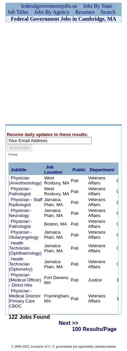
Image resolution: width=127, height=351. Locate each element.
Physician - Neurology (21, 213)
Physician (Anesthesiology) (25, 180)
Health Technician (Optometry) (21, 264)
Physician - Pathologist (21, 191)
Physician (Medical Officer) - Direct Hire (25, 280)
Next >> (69, 323)
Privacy (12, 154)
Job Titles (17, 12)
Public (79, 169)
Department (102, 169)
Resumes (85, 12)
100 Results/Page (94, 329)
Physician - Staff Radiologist (26, 202)
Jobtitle (18, 169)
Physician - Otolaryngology (24, 235)
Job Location (53, 169)
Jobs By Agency (51, 12)
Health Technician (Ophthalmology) (25, 248)
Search (108, 12)
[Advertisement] (63, 73)
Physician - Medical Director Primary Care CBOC (25, 298)
